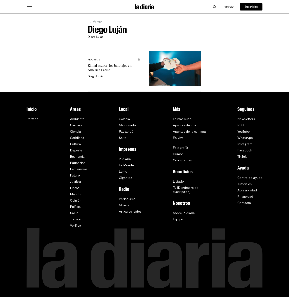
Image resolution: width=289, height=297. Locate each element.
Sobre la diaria (184, 213)
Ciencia (75, 132)
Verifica (75, 225)
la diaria (125, 159)
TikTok (242, 157)
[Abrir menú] (29, 7)
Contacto (244, 203)
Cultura (75, 144)
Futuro (75, 175)
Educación (78, 163)
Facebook (244, 150)
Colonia (124, 119)
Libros (74, 188)
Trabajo (75, 219)
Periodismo (127, 199)
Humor (178, 154)
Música (124, 205)
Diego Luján (96, 76)
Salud (74, 213)
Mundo (75, 194)
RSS (240, 125)
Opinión (75, 200)
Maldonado (127, 125)
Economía (77, 157)
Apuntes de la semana (189, 132)
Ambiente (77, 119)
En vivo (178, 138)
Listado (178, 181)
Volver (95, 22)
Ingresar (228, 6)
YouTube (243, 132)
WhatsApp (245, 138)
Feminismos (78, 169)
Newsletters (246, 119)
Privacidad (245, 197)
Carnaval (76, 125)
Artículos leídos (130, 211)
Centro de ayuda (249, 178)
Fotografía (180, 148)
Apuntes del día (184, 125)
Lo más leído (182, 119)
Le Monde (126, 165)
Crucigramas (182, 160)
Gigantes (125, 178)
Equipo (178, 219)
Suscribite (251, 6)
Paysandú (126, 132)
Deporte (76, 150)
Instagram (244, 144)
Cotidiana (77, 138)
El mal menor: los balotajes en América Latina (110, 68)
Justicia (75, 182)
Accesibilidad (247, 190)
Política (75, 207)
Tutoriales (244, 184)
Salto (122, 138)
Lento (123, 172)
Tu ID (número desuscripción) (186, 190)
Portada (33, 119)
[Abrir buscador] (214, 6)
